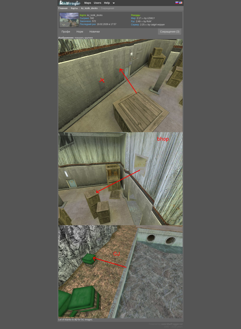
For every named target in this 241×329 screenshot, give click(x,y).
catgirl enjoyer (158, 24)
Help (107, 2)
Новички (94, 31)
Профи (66, 31)
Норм (79, 31)
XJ (75, 319)
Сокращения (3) (169, 31)
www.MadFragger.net (172, 324)
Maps (87, 2)
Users (97, 2)
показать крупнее (84, 37)
